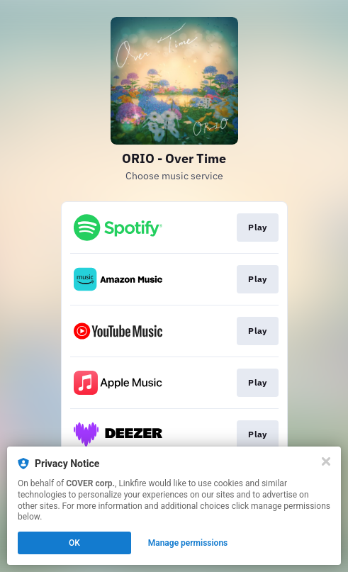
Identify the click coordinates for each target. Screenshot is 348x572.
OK (74, 543)
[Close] (326, 461)
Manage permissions (188, 543)
